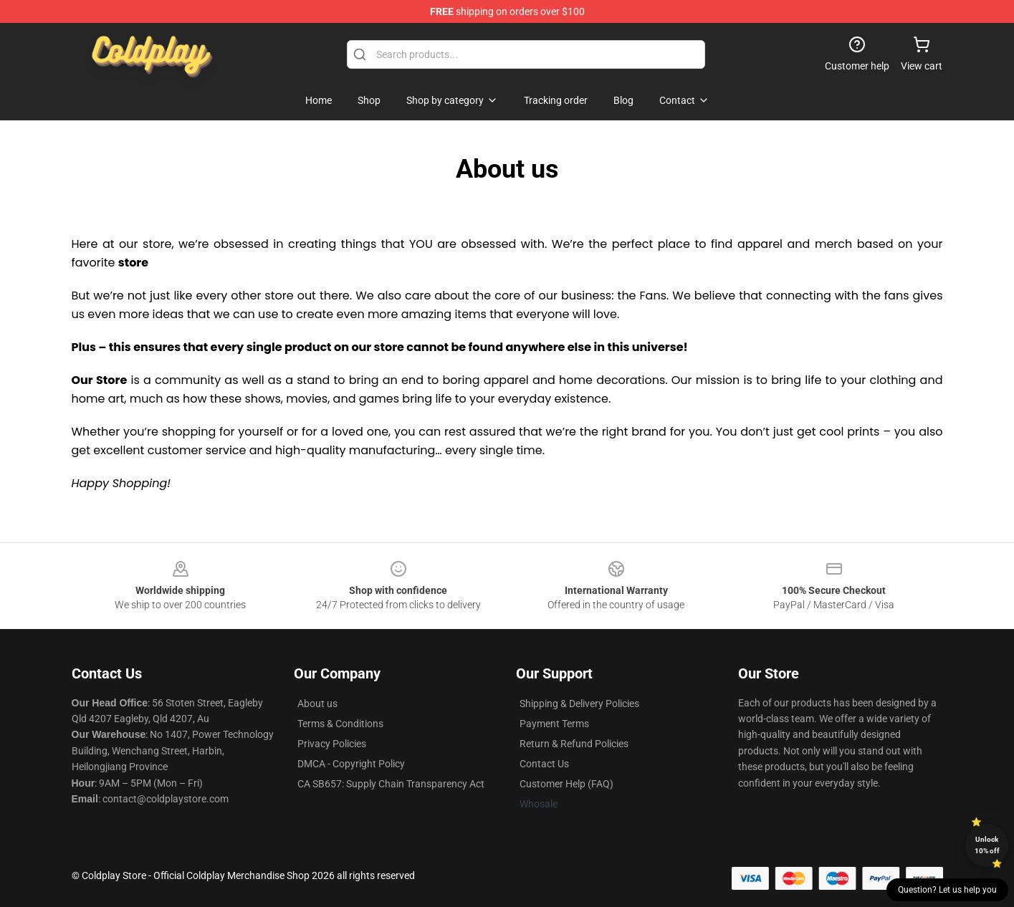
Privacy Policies (331, 743)
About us (317, 703)
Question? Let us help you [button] (947, 890)
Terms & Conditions (340, 723)
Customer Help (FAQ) (566, 784)
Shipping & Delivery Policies (579, 703)
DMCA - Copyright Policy (351, 763)
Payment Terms (554, 723)
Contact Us (544, 763)
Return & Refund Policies (574, 743)
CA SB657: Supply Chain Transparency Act (390, 784)
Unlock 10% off (987, 845)
